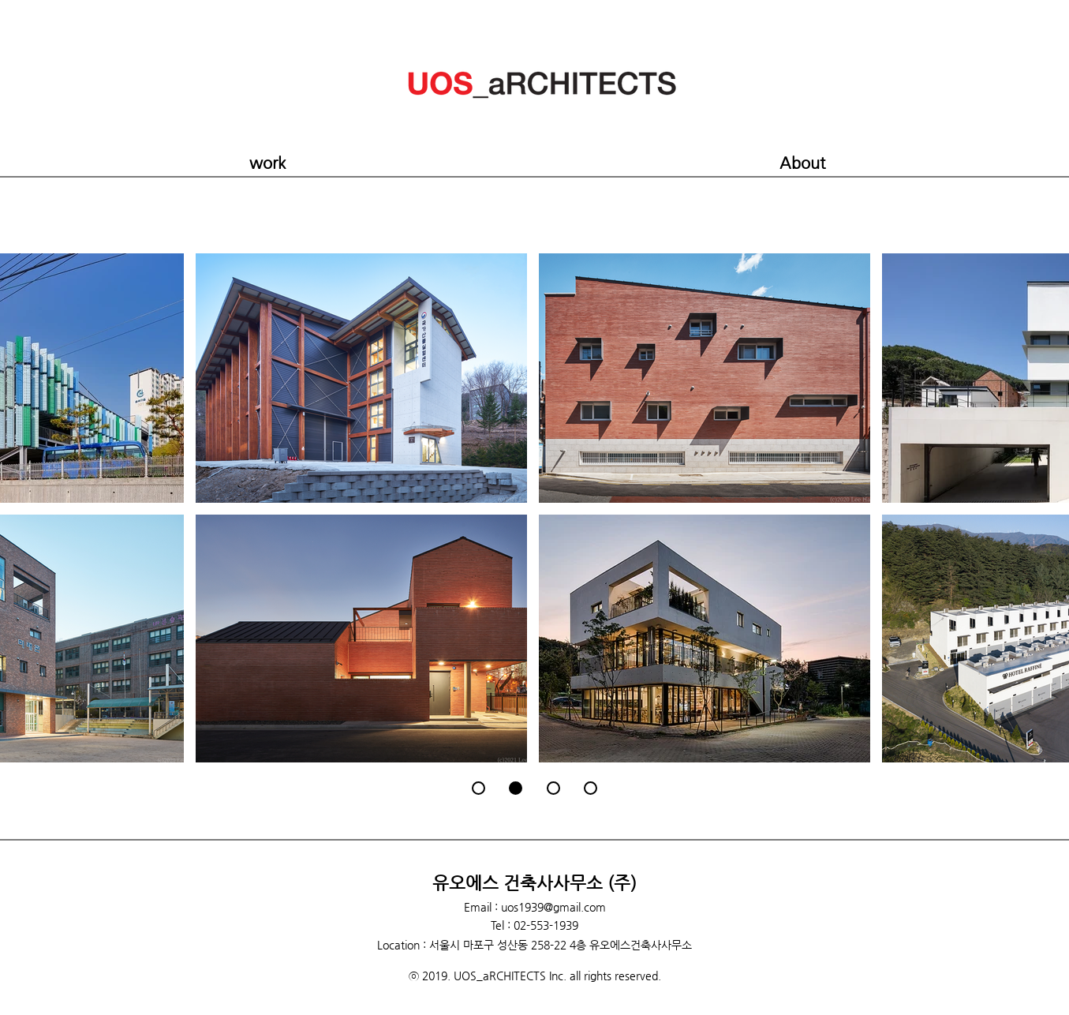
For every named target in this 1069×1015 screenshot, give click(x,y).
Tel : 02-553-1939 (534, 925)
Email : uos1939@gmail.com (535, 907)
